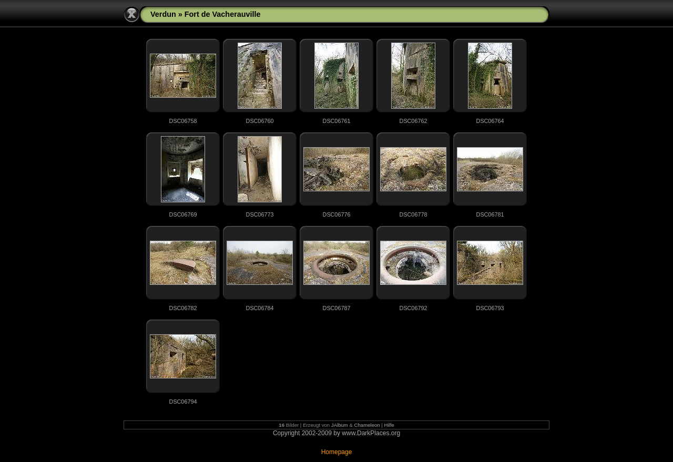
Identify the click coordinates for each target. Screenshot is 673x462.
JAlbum (339, 425)
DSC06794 (183, 401)
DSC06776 (337, 214)
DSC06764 (490, 121)
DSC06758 (183, 121)
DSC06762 (413, 121)
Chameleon (367, 425)
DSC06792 (413, 308)
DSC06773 (260, 214)
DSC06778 (413, 214)
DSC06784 (260, 308)
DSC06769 (183, 214)
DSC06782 (183, 308)
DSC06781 (490, 214)
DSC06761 (337, 121)
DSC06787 (337, 308)
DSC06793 (490, 308)
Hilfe (389, 425)
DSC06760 (260, 121)
